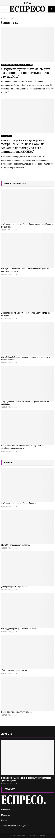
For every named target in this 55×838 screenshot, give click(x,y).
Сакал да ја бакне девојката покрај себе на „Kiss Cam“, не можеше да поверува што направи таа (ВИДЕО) (22, 146)
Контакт (4, 820)
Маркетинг (6, 815)
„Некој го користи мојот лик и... (14, 587)
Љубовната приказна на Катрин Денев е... (19, 503)
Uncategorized (6, 136)
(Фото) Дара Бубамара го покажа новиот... (19, 628)
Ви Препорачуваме (8, 64)
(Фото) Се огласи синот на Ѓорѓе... (15, 545)
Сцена (30, 64)
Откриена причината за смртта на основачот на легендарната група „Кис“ (26, 73)
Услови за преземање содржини (15, 826)
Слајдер (23, 64)
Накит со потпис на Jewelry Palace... (16, 712)
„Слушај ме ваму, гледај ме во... (14, 670)
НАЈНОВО (9, 462)
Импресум (5, 810)
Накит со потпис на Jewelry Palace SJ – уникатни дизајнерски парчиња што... (22, 447)
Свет (17, 64)
